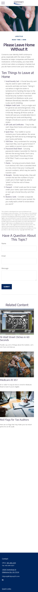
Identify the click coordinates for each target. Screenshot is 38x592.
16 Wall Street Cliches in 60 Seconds (14, 338)
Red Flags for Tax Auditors (14, 419)
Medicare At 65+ (9, 379)
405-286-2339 (11, 563)
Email (4, 256)
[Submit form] (7, 286)
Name (4, 243)
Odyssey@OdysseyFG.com (11, 576)
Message (5, 268)
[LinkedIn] (2, 580)
